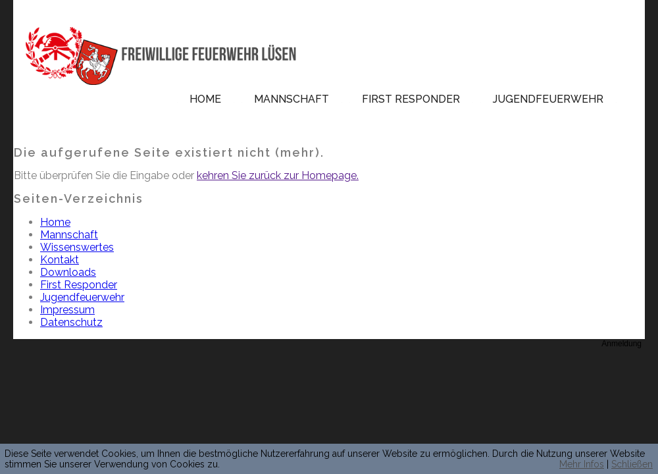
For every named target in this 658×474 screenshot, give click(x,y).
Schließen (632, 464)
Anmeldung (621, 343)
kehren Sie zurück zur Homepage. (278, 175)
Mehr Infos (581, 464)
